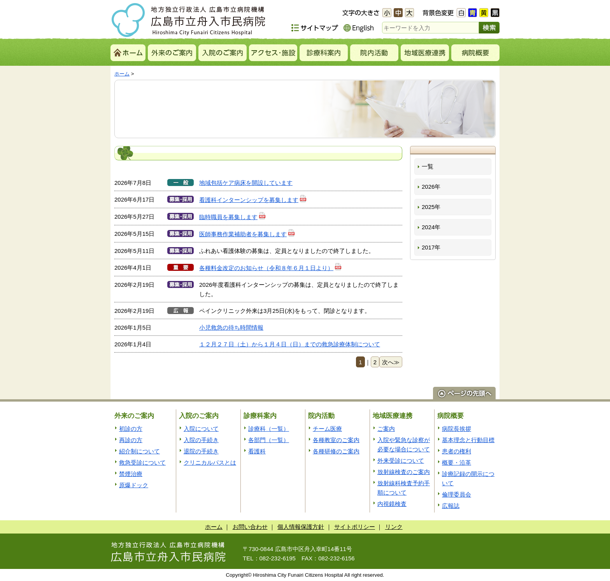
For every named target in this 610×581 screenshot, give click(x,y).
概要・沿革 (456, 462)
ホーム (122, 74)
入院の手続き (201, 440)
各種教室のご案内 (336, 440)
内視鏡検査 (392, 503)
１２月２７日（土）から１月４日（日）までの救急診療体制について (289, 344)
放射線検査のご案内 (403, 472)
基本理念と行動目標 (468, 440)
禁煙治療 (130, 473)
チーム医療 (327, 428)
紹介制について (139, 451)
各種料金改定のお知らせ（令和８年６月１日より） (270, 268)
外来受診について (400, 460)
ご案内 (386, 428)
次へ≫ (391, 362)
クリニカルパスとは (210, 462)
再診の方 (130, 440)
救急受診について (142, 462)
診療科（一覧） (268, 428)
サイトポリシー (354, 526)
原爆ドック (133, 485)
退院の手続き (201, 451)
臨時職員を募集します (232, 217)
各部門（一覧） (268, 440)
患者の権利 (456, 451)
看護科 (257, 451)
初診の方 (130, 428)
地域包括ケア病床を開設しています (246, 182)
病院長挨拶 (456, 428)
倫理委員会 (456, 494)
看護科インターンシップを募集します (253, 200)
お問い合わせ (250, 526)
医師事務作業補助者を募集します (247, 234)
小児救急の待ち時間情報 (231, 327)
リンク (394, 526)
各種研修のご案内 (336, 451)
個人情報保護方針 (300, 526)
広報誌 (450, 505)
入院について (201, 428)
